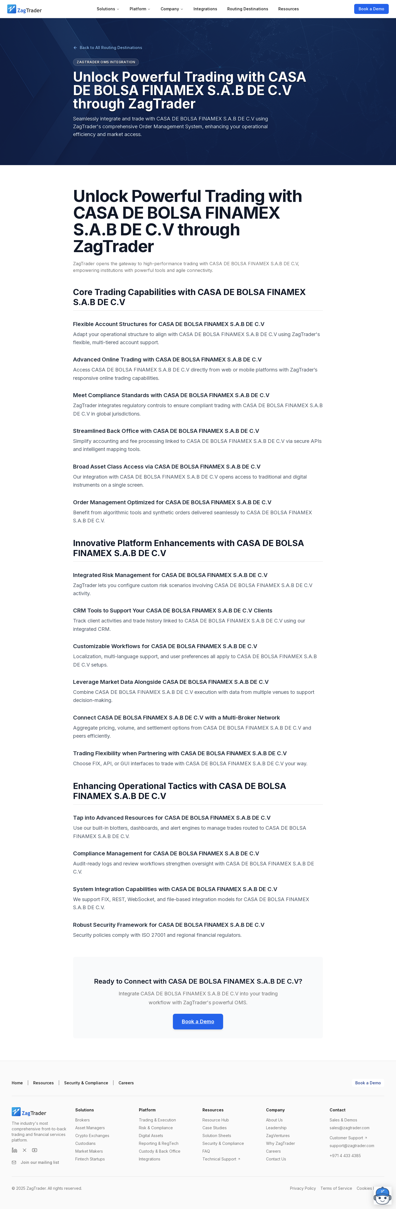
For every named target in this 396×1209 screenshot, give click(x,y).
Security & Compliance (86, 1082)
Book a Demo (371, 8)
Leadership (276, 1127)
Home (17, 1082)
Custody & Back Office (159, 1151)
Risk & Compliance (156, 1127)
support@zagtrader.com (352, 1145)
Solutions (108, 8)
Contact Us (276, 1159)
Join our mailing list (35, 1162)
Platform (140, 8)
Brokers (82, 1120)
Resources (288, 8)
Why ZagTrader (280, 1143)
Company (172, 8)
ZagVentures (278, 1135)
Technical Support (221, 1159)
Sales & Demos (343, 1120)
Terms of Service (336, 1188)
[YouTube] (34, 1150)
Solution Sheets (216, 1135)
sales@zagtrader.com (350, 1127)
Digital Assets (151, 1135)
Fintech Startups (90, 1159)
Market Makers (89, 1151)
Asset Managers (90, 1127)
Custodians (85, 1143)
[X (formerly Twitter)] (24, 1150)
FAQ (206, 1151)
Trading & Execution (157, 1120)
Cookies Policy (370, 1188)
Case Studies (214, 1127)
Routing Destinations (247, 8)
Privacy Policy (303, 1188)
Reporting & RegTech (158, 1143)
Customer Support (349, 1137)
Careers (126, 1082)
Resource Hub (215, 1120)
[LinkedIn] (14, 1150)
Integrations (205, 8)
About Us (274, 1120)
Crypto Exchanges (92, 1135)
